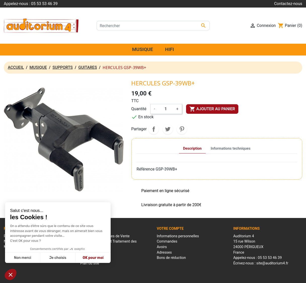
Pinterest (182, 129)
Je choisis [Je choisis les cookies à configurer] (57, 258)
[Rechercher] (153, 25)
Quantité (138, 108)
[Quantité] (165, 109)
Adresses (164, 252)
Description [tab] (192, 148)
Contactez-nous (288, 3)
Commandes (167, 241)
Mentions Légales (124, 276)
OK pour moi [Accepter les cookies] (93, 258)
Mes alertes (166, 263)
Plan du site (89, 263)
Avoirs (162, 247)
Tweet (168, 129)
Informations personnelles (178, 236)
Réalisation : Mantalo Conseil (209, 276)
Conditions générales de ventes (162, 276)
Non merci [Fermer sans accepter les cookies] (22, 258)
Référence (146, 169)
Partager (154, 129)
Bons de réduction (171, 258)
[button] (11, 274)
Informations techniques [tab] (230, 148)
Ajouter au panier (212, 109)
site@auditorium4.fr (272, 263)
